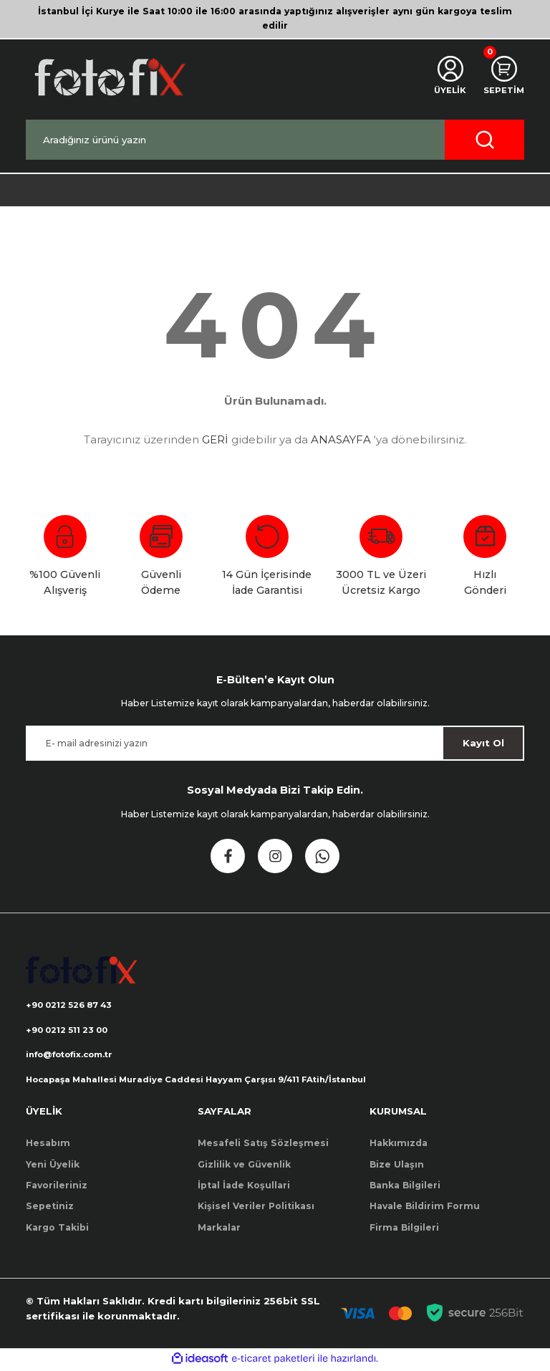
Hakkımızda (399, 1145)
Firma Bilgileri (404, 1229)
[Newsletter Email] (275, 743)
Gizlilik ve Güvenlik (244, 1166)
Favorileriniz (56, 1187)
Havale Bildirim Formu (425, 1208)
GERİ (215, 439)
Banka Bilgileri (405, 1187)
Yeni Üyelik (52, 1166)
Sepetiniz (50, 1208)
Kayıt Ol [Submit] (483, 743)
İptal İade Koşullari (244, 1187)
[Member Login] (447, 77)
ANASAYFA (341, 439)
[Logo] (109, 77)
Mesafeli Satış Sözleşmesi (263, 1145)
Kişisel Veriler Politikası (256, 1208)
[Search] (275, 140)
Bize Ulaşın (397, 1166)
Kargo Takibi (57, 1229)
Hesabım (48, 1145)
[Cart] (502, 77)
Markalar (219, 1229)
